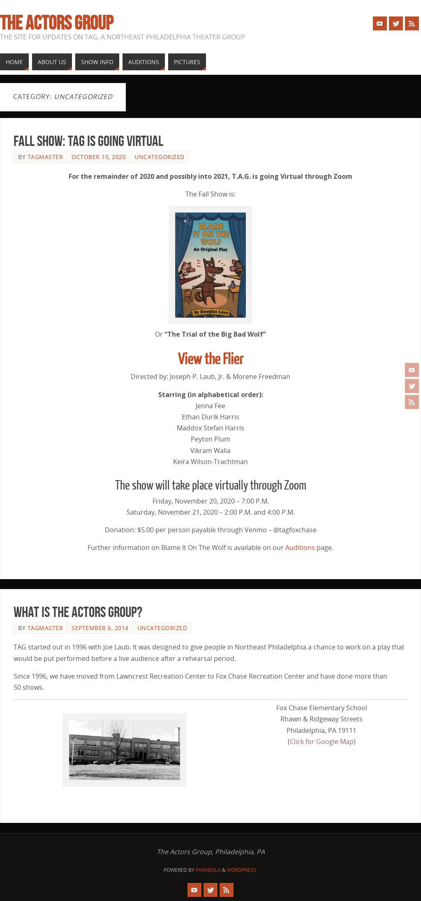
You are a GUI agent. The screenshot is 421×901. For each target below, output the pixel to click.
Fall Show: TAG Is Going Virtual (88, 141)
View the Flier (210, 359)
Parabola (208, 869)
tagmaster (45, 157)
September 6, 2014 (100, 628)
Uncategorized (159, 157)
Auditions (300, 547)
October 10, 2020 (99, 157)
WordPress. (242, 869)
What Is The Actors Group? (78, 612)
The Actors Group (56, 23)
